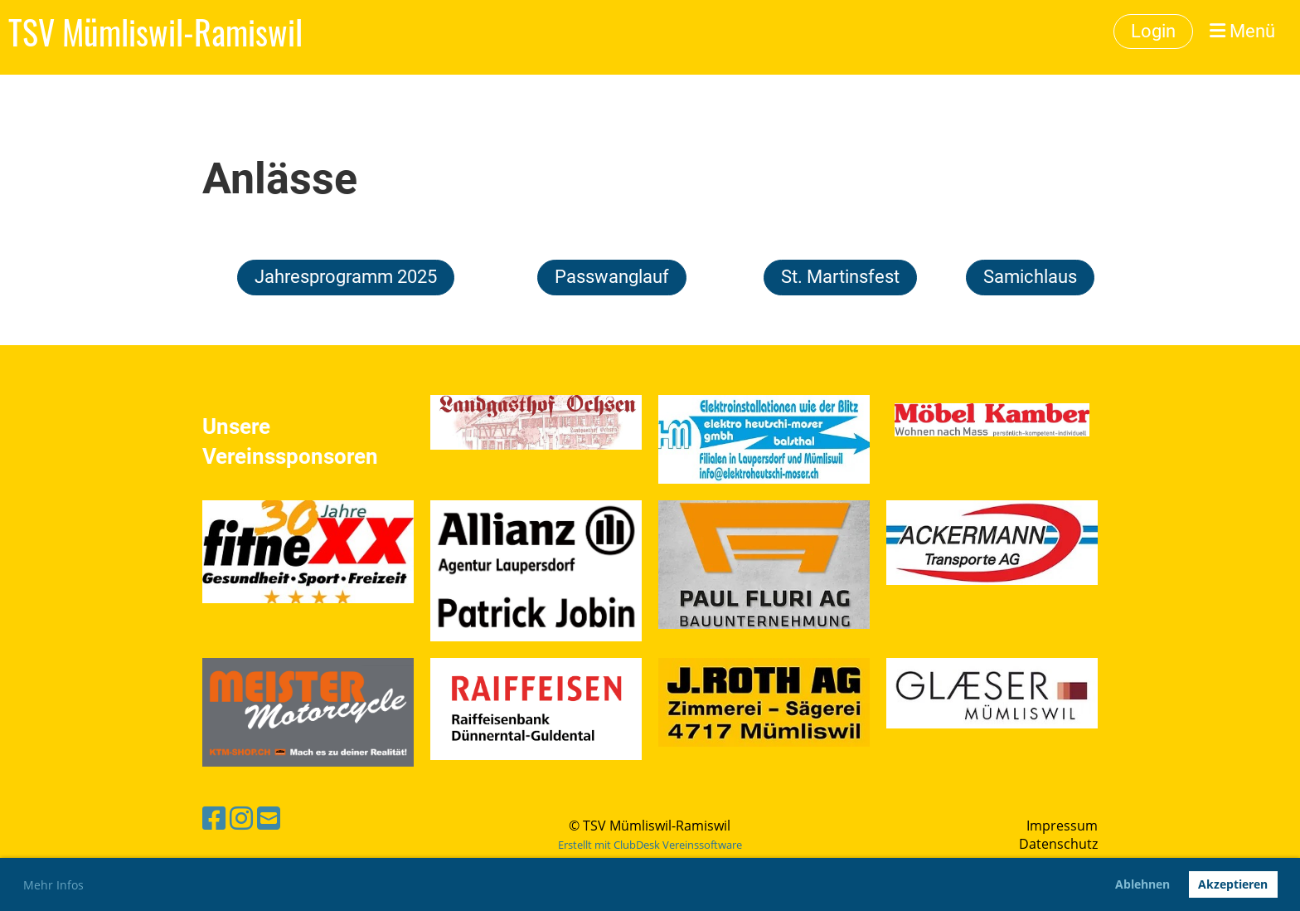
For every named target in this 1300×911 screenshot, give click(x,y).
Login (1153, 31)
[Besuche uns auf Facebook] (214, 817)
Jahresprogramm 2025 (346, 276)
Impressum (1062, 825)
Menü (1242, 31)
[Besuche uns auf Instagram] (241, 817)
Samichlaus (1030, 276)
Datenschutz (1058, 844)
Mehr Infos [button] (53, 885)
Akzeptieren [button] (1233, 884)
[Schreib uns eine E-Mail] (268, 817)
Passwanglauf (612, 276)
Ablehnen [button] (1142, 884)
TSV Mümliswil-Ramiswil (155, 31)
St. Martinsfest (840, 276)
